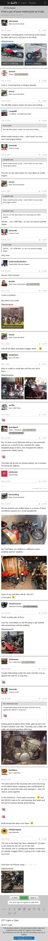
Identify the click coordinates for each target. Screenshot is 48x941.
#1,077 (44, 669)
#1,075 (44, 504)
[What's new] (39, 3)
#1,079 (44, 779)
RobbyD (6, 15)
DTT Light (6, 925)
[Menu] (4, 2)
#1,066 (44, 191)
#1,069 (44, 291)
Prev (14, 898)
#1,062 (44, 81)
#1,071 (44, 364)
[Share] (39, 30)
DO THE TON (31, 864)
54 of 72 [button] (24, 898)
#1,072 (44, 415)
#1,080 (44, 839)
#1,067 (44, 240)
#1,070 (44, 344)
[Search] (44, 3)
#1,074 (44, 481)
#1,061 (44, 30)
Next (34, 898)
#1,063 (44, 101)
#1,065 (44, 155)
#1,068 (44, 271)
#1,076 (44, 613)
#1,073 (44, 438)
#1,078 (44, 699)
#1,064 (44, 121)
